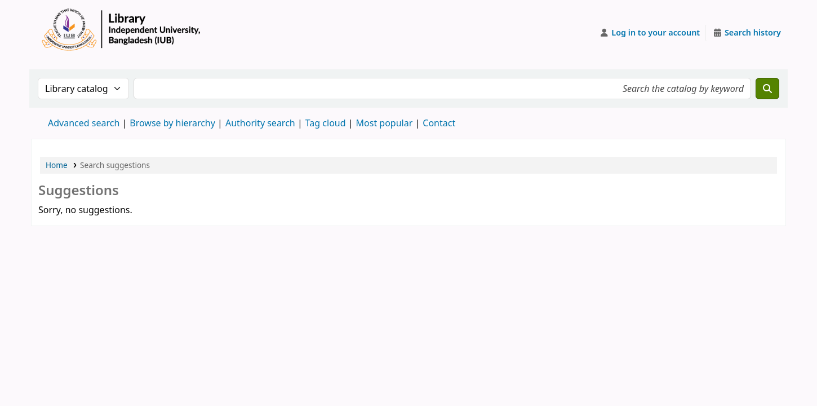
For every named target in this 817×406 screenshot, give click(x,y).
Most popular (384, 123)
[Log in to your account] (650, 32)
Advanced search (83, 123)
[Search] (767, 88)
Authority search (260, 123)
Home (57, 165)
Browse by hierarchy (172, 123)
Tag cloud (325, 123)
